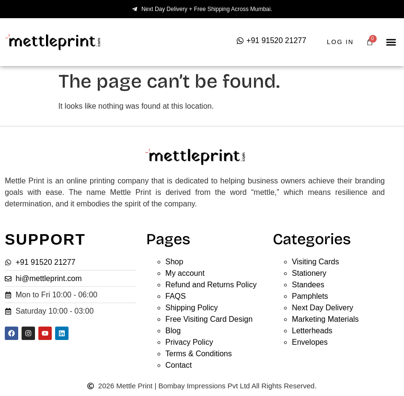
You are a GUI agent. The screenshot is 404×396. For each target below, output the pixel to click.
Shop (174, 262)
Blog (173, 331)
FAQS (175, 296)
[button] (391, 42)
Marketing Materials (325, 319)
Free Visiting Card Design (209, 319)
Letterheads (312, 331)
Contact (178, 365)
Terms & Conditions (198, 354)
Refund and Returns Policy (210, 285)
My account (185, 273)
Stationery (309, 273)
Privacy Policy (189, 342)
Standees (308, 285)
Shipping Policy (191, 308)
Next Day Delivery (322, 308)
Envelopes (310, 342)
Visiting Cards (315, 262)
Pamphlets (310, 296)
